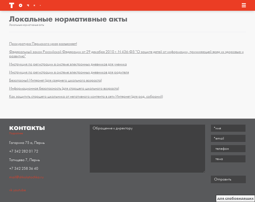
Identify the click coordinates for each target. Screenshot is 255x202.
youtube (19, 190)
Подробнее (16, 133)
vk (10, 190)
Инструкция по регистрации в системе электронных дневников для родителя (69, 72)
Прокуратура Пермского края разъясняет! (43, 43)
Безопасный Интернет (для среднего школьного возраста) (55, 80)
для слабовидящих (235, 198)
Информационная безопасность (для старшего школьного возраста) (64, 88)
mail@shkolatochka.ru (26, 177)
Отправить (222, 179)
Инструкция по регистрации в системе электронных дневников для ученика (68, 64)
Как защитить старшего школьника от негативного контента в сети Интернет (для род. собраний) (86, 96)
